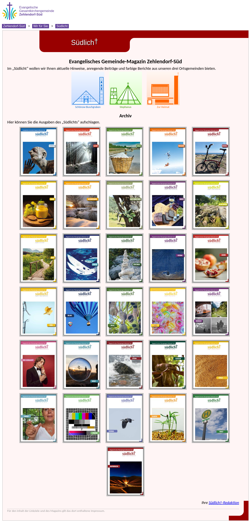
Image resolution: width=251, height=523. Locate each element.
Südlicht (62, 26)
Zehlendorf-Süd (14, 26)
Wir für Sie (40, 26)
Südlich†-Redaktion (224, 502)
